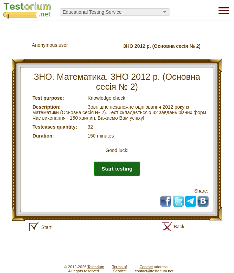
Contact (146, 267)
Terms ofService (119, 269)
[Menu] (224, 10)
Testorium (95, 267)
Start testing (117, 169)
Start (46, 227)
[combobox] (115, 12)
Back (179, 226)
